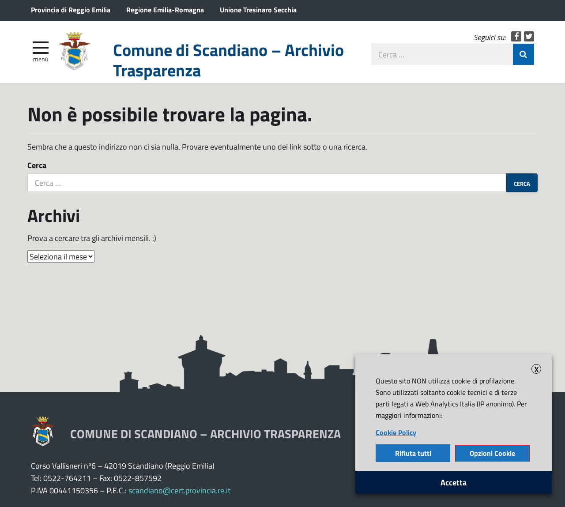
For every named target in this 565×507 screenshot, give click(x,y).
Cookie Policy (396, 432)
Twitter (529, 36)
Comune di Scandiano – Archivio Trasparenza (228, 60)
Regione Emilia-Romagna (165, 9)
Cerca (36, 165)
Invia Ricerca (523, 54)
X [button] (537, 369)
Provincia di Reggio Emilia (70, 9)
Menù (40, 58)
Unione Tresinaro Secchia (258, 9)
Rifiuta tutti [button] (413, 453)
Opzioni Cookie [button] (492, 453)
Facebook (516, 36)
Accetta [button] (454, 482)
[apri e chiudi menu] (40, 47)
